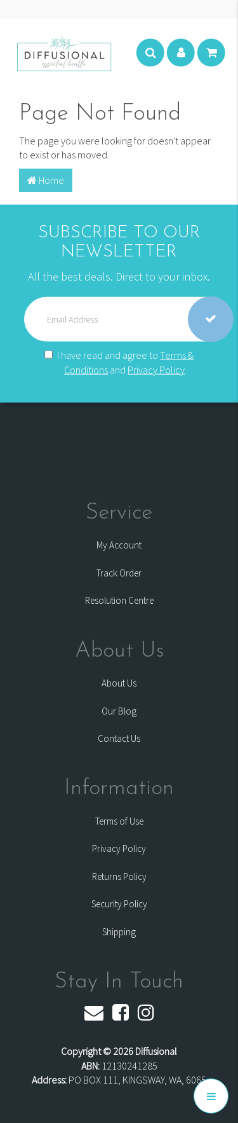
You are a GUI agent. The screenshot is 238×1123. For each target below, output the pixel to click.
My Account (119, 545)
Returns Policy (119, 876)
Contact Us (119, 738)
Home (45, 180)
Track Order (119, 573)
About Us (119, 683)
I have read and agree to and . (119, 362)
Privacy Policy (156, 369)
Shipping (119, 932)
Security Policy (119, 904)
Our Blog (119, 711)
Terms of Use (119, 821)
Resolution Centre (119, 600)
